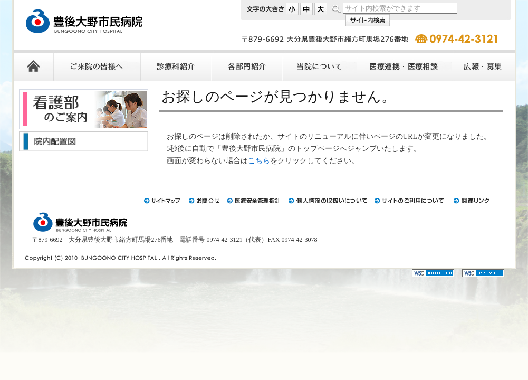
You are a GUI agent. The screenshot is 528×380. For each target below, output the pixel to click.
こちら (259, 161)
